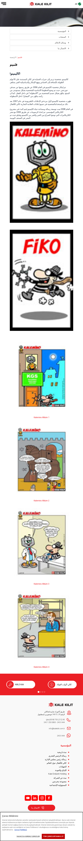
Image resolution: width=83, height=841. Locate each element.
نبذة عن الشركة (60, 778)
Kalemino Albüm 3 (41, 584)
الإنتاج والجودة (60, 770)
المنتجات (62, 37)
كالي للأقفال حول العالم (56, 763)
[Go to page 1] (38, 692)
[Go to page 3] (42, 692)
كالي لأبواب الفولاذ (64, 684)
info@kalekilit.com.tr (57, 729)
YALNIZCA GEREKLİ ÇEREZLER (28, 836)
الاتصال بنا (62, 48)
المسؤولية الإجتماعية (57, 785)
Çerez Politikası (20, 830)
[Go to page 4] (44, 692)
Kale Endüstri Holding (57, 774)
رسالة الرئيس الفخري (57, 756)
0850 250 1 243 (50, 722)
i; (42, 798)
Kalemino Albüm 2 (41, 500)
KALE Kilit (19, 684)
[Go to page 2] (40, 692)
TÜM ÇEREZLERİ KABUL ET (53, 836)
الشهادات (62, 766)
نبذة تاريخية (61, 752)
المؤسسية (62, 31)
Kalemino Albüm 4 (41, 667)
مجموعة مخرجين (59, 781)
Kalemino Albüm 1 (41, 417)
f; (49, 798)
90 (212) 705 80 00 (57, 720)
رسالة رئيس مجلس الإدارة (55, 759)
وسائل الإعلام (60, 42)
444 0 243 (61, 722)
